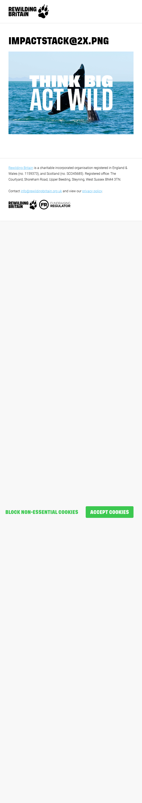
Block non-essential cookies (41, 512)
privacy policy (92, 191)
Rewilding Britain (20, 168)
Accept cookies (109, 512)
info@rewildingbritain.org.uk (41, 191)
